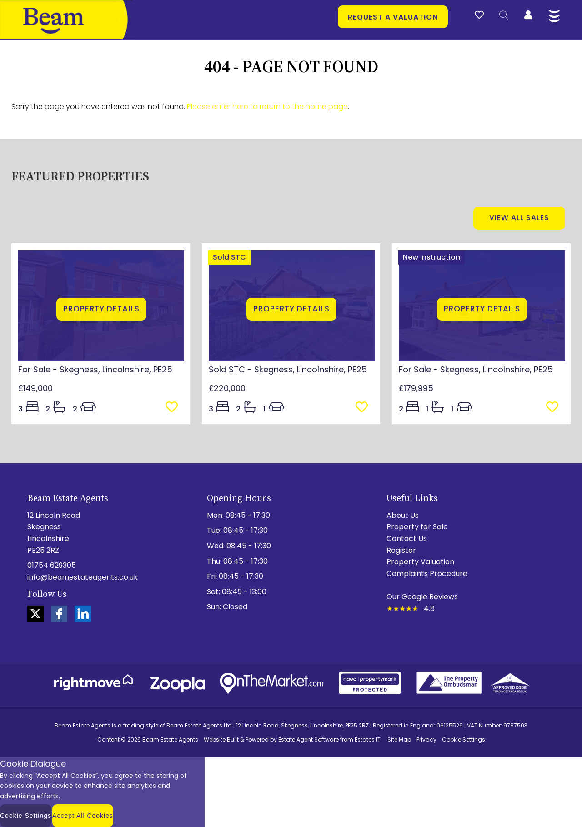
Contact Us (406, 538)
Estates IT (368, 739)
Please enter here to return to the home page (267, 106)
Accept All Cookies (82, 815)
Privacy (426, 739)
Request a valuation (393, 17)
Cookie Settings (463, 739)
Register (401, 550)
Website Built (221, 739)
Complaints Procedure (426, 573)
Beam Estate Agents (170, 739)
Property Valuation (420, 561)
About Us (402, 515)
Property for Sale (417, 526)
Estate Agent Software (308, 739)
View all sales (519, 217)
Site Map (399, 739)
